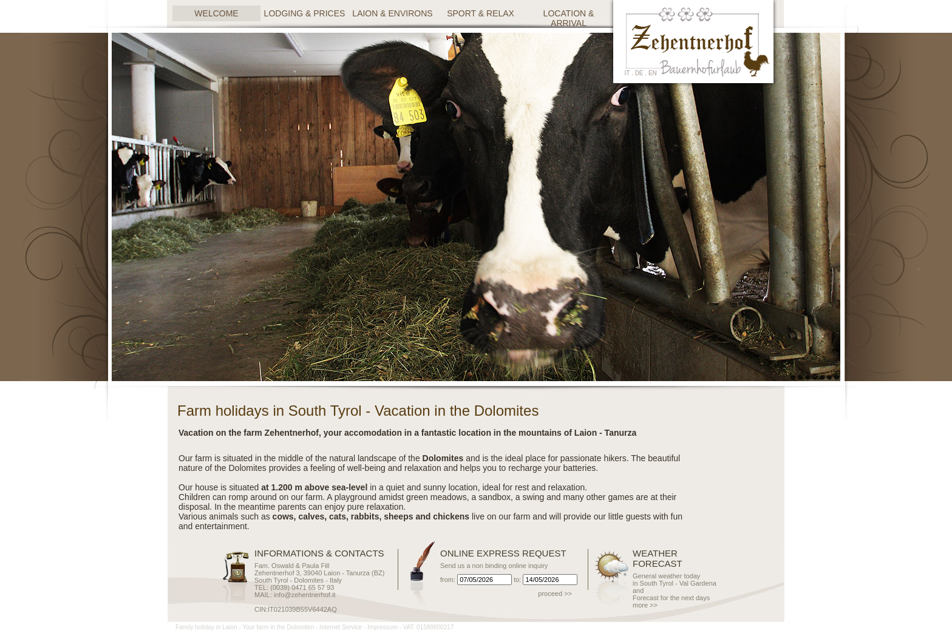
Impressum (382, 627)
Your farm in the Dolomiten (278, 627)
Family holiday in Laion (206, 627)
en (652, 73)
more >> (645, 605)
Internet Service (340, 627)
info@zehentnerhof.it (305, 594)
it (627, 73)
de (639, 73)
